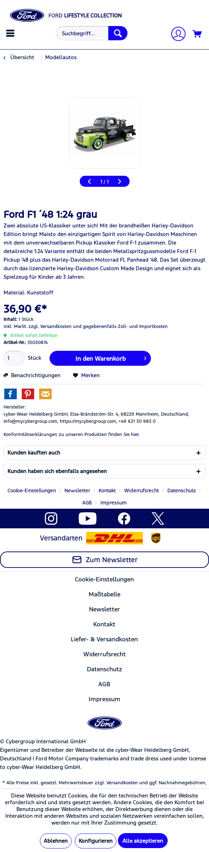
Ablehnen (56, 840)
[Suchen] (117, 33)
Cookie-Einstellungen (31, 490)
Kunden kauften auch (33, 452)
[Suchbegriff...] (91, 33)
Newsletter (77, 490)
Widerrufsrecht (141, 490)
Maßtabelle (104, 594)
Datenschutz (181, 490)
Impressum (113, 502)
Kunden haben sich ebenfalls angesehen (57, 471)
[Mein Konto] (176, 34)
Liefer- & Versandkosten (104, 639)
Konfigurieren (96, 840)
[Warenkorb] (197, 34)
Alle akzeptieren (142, 840)
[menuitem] (11, 33)
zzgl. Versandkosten (50, 326)
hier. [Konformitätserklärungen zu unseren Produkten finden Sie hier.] (135, 434)
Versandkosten (122, 783)
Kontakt (107, 490)
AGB (87, 502)
